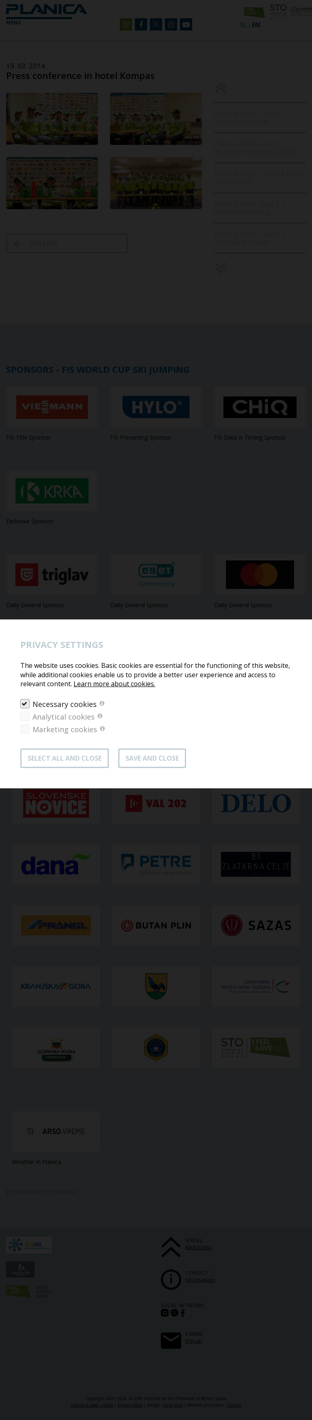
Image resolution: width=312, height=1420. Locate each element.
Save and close (152, 758)
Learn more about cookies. (114, 683)
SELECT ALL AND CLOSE (65, 758)
